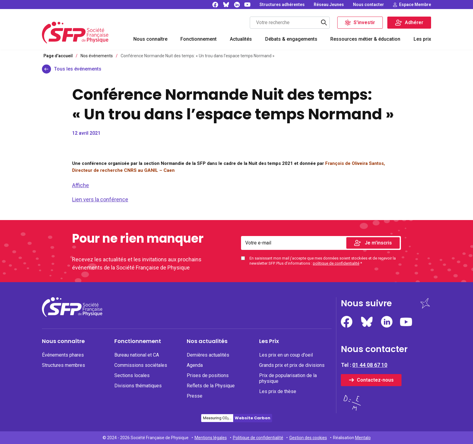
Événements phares (63, 355)
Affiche (80, 185)
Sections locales (132, 375)
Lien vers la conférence (100, 199)
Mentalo (363, 437)
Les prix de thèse (277, 391)
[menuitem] (150, 40)
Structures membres (63, 365)
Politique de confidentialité (258, 437)
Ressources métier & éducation (365, 39)
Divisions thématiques (138, 386)
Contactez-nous (375, 380)
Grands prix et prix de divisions (292, 365)
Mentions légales (211, 437)
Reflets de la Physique (211, 386)
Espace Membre (415, 4)
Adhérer (414, 22)
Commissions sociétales (140, 365)
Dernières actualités (208, 355)
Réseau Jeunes (329, 4)
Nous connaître (150, 39)
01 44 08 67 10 (369, 365)
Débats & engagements (291, 39)
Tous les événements (77, 69)
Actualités (241, 39)
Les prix (422, 39)
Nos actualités (207, 341)
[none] (282, 4)
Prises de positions (208, 375)
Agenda (195, 365)
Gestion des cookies (308, 437)
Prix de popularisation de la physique (288, 378)
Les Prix (269, 341)
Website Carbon (252, 418)
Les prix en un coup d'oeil (286, 355)
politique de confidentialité (336, 263)
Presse (194, 396)
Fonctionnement (198, 39)
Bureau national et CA (136, 355)
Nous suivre (366, 303)
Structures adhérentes (282, 4)
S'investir (364, 22)
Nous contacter (368, 4)
